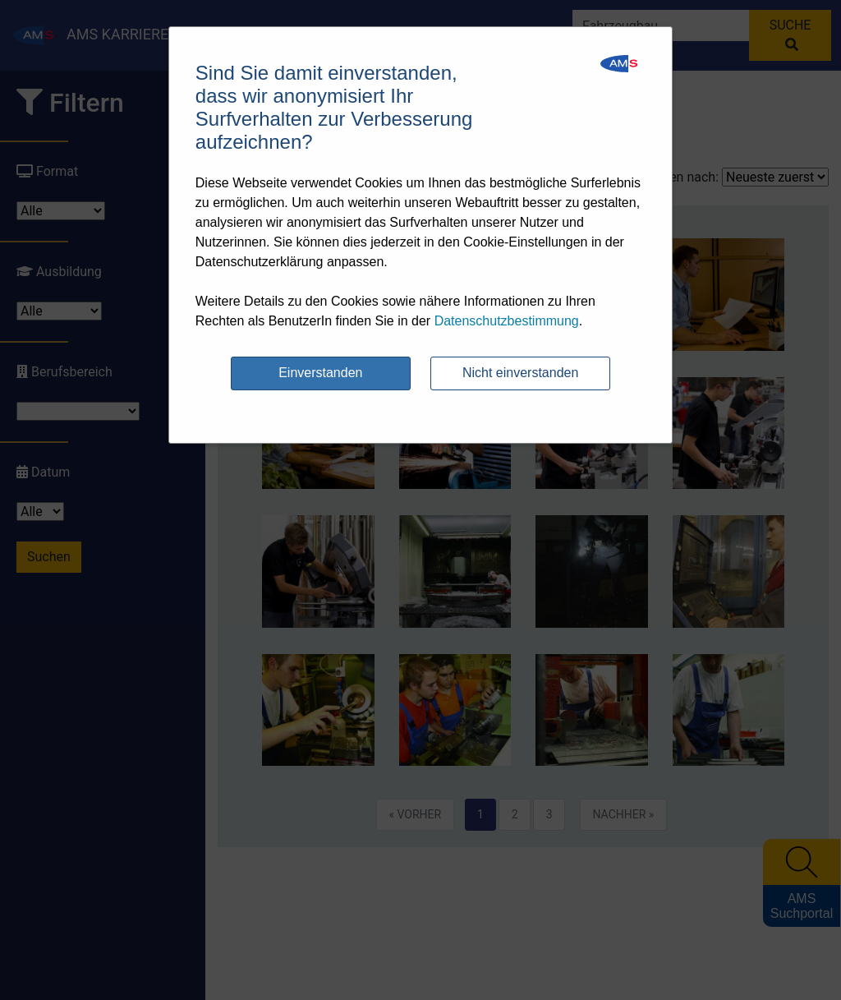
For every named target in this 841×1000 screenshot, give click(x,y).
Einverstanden (320, 373)
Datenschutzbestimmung (506, 321)
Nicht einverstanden (520, 373)
